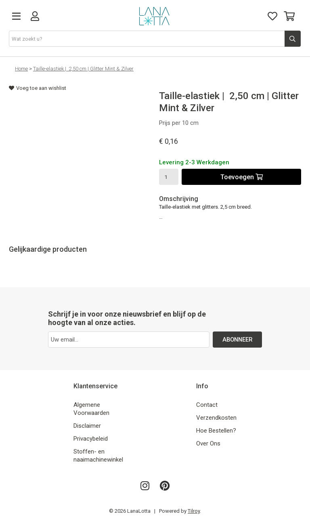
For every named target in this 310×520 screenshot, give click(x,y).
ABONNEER (237, 339)
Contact (207, 404)
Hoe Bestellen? (216, 430)
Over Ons (208, 443)
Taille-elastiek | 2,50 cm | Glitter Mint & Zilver (83, 69)
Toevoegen (241, 177)
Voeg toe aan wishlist (37, 88)
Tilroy (194, 511)
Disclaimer (87, 425)
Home (21, 69)
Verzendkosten (216, 417)
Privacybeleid (90, 438)
